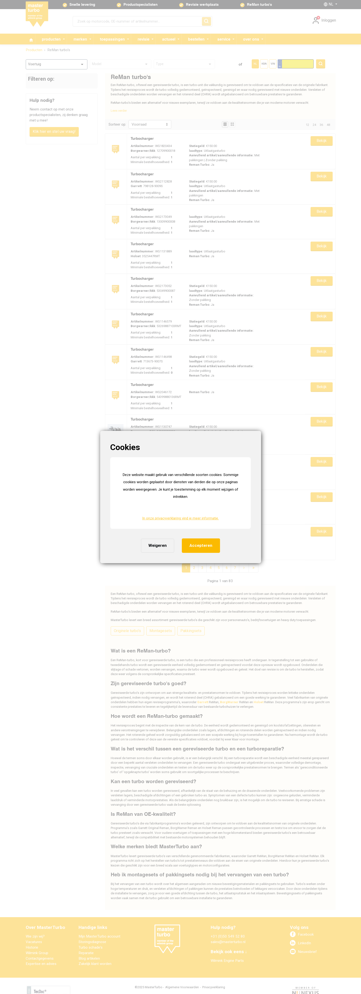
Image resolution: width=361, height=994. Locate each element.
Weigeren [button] (157, 545)
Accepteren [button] (201, 545)
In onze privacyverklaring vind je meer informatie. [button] (180, 518)
